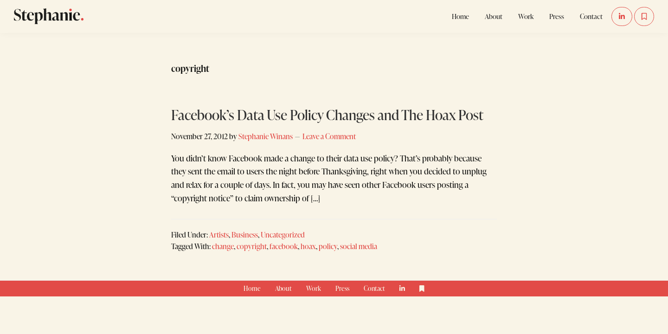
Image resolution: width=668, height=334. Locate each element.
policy (328, 246)
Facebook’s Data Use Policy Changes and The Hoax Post (327, 114)
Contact (374, 288)
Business (244, 234)
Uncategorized (283, 234)
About (283, 288)
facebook (284, 246)
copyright (252, 246)
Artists (219, 234)
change (223, 246)
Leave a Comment (329, 136)
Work (313, 288)
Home (252, 288)
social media (358, 246)
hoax (308, 246)
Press (342, 288)
